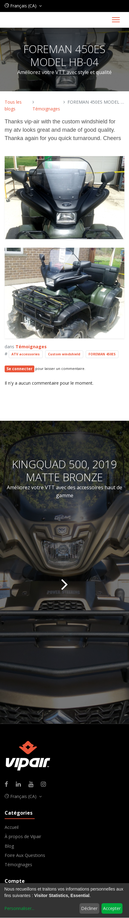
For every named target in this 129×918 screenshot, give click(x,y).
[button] (23, 5)
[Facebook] (8, 785)
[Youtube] (32, 785)
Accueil (12, 827)
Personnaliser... (19, 908)
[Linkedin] (20, 785)
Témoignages (46, 109)
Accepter (112, 908)
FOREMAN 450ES (102, 354)
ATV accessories (25, 354)
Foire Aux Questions (25, 855)
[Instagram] (45, 785)
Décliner (89, 908)
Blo (8, 846)
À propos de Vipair (23, 836)
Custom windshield (64, 354)
